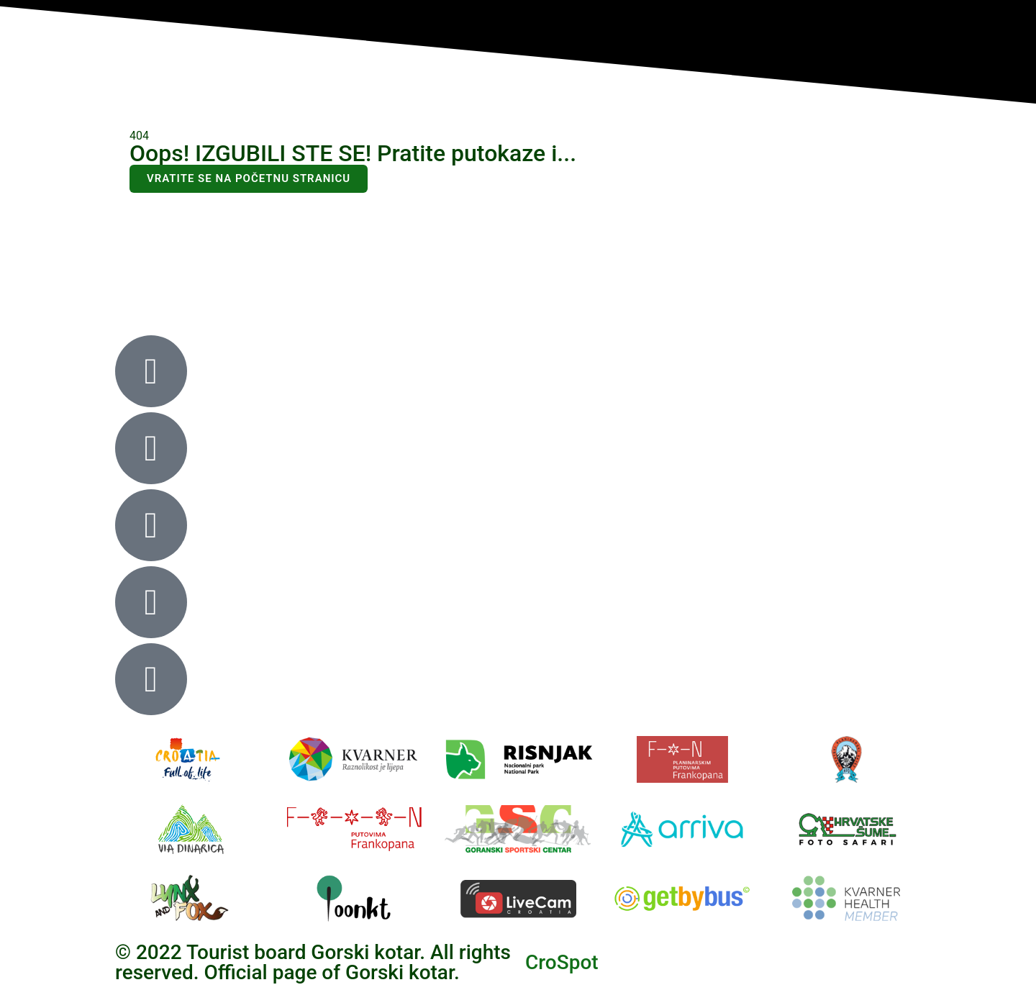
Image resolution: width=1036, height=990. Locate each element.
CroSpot (562, 962)
